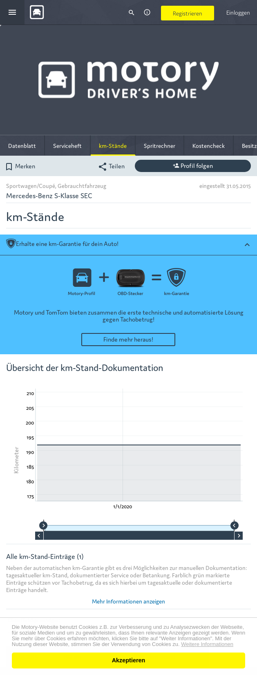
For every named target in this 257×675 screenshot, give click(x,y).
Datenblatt (22, 145)
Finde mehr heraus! (128, 339)
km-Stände (113, 145)
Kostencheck (208, 145)
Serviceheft (67, 145)
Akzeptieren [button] (128, 660)
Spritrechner (159, 145)
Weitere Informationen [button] (207, 644)
